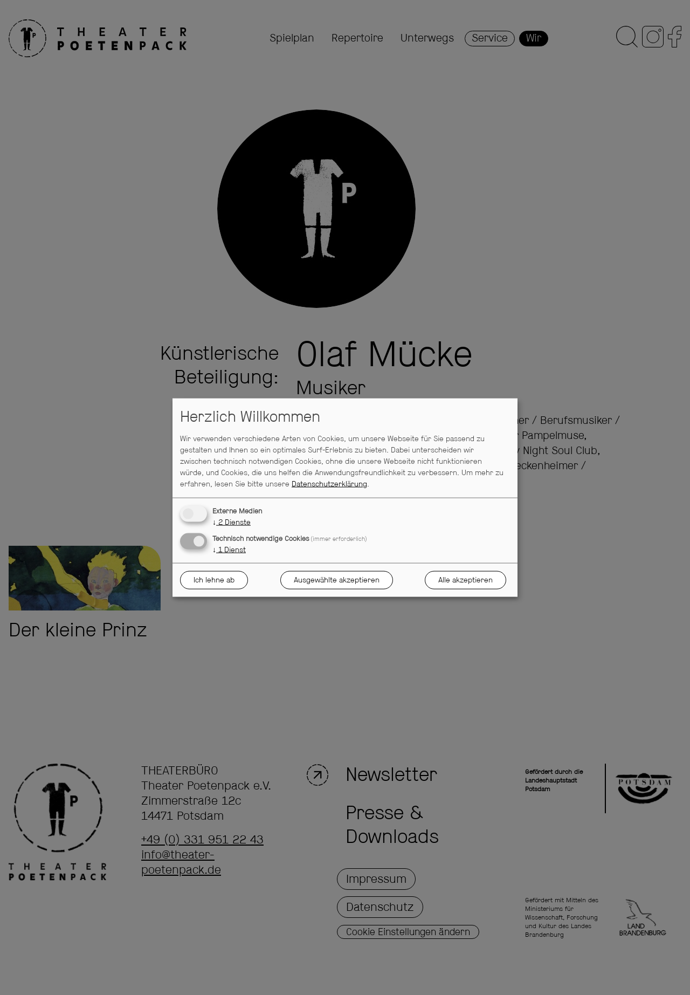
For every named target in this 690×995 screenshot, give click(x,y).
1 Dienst (229, 550)
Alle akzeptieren (465, 580)
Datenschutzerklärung (329, 484)
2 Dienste (231, 522)
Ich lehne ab (214, 580)
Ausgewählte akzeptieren (337, 580)
